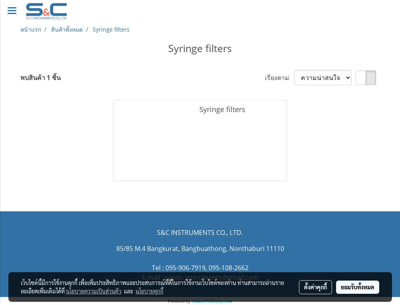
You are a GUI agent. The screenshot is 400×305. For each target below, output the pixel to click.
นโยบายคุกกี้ (149, 291)
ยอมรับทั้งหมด (357, 287)
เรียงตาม (279, 77)
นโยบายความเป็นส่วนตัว (93, 291)
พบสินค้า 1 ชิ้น (40, 77)
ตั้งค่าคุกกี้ (315, 287)
